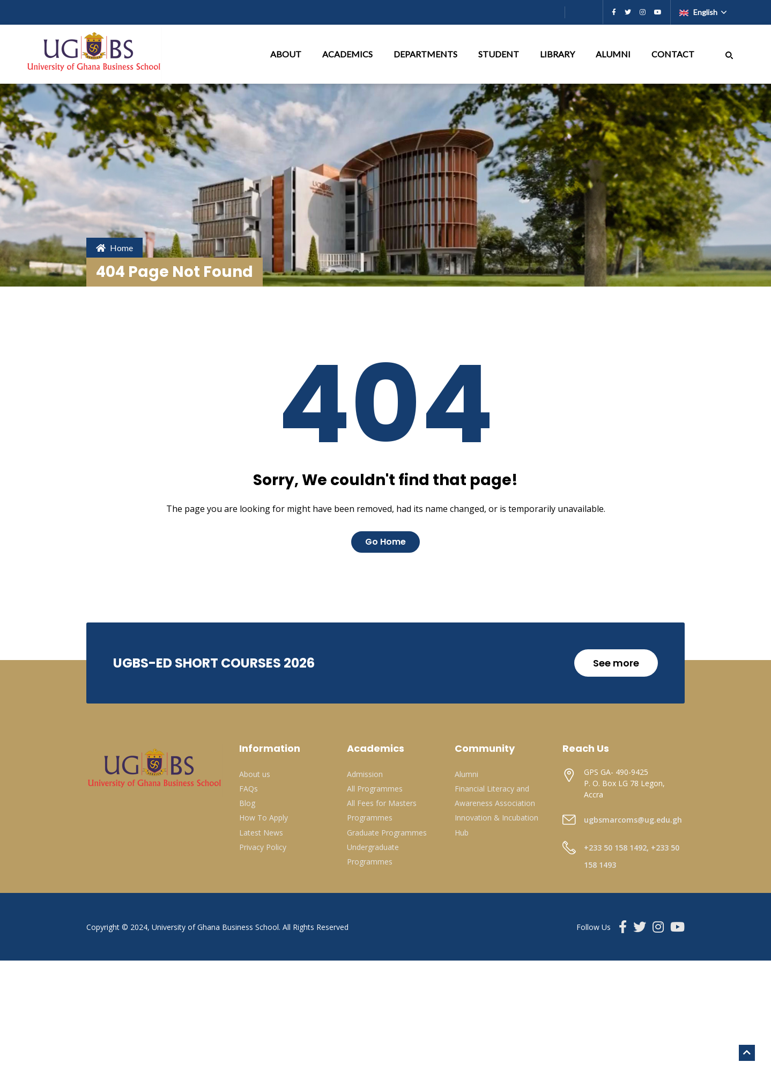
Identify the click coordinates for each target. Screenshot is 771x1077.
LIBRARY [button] (558, 54)
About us (254, 774)
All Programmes (375, 788)
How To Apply (263, 817)
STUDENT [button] (499, 54)
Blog (247, 803)
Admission (365, 774)
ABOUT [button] (286, 54)
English (699, 12)
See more (616, 663)
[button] (729, 54)
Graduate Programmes (387, 832)
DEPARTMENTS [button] (426, 54)
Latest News (261, 832)
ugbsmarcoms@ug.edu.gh (633, 820)
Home (114, 248)
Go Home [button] (385, 542)
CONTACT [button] (673, 54)
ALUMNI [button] (614, 54)
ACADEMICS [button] (348, 54)
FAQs (248, 788)
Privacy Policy (262, 847)
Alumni (466, 774)
